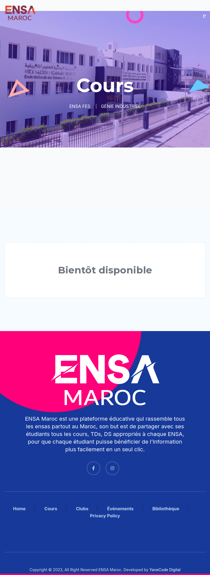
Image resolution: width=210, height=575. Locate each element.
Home (19, 508)
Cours (50, 508)
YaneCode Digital (165, 569)
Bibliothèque (165, 508)
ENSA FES (79, 106)
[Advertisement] (105, 178)
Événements (120, 508)
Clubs (82, 508)
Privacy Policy (105, 515)
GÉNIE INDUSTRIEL (121, 106)
